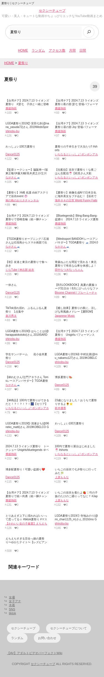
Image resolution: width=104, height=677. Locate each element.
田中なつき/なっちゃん (69, 269)
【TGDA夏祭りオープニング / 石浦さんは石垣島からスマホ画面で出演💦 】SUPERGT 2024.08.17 (27, 242)
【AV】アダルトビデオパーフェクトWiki (34, 653)
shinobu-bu (12, 131)
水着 (12, 605)
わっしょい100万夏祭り (20, 146)
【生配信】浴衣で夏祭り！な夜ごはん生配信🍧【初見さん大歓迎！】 (76, 173)
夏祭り (23, 63)
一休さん (11, 284)
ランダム (38, 50)
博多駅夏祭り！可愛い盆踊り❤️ (25, 469)
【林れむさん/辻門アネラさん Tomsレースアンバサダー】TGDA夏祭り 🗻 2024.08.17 (27, 381)
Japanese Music (65, 315)
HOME (23, 50)
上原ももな (62, 477)
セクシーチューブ (52, 11)
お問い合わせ (47, 638)
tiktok (12, 613)
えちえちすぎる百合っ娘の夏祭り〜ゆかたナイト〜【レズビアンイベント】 (26, 542)
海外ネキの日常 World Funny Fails (76, 200)
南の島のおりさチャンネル (22, 200)
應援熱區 (11, 108)
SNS (12, 609)
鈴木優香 (60, 408)
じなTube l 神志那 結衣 (20, 269)
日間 (82, 50)
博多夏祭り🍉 (63, 377)
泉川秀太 (11, 315)
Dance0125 (13, 154)
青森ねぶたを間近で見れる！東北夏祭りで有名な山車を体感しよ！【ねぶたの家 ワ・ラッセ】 (76, 265)
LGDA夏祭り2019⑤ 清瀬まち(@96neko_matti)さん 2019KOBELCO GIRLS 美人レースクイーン (27, 427)
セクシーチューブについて (68, 628)
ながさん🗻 (13, 177)
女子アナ (15, 601)
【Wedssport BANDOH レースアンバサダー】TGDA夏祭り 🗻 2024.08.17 (76, 242)
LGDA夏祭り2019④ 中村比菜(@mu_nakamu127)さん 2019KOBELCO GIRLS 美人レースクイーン (76, 358)
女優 (12, 597)
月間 (72, 50)
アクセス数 (57, 50)
